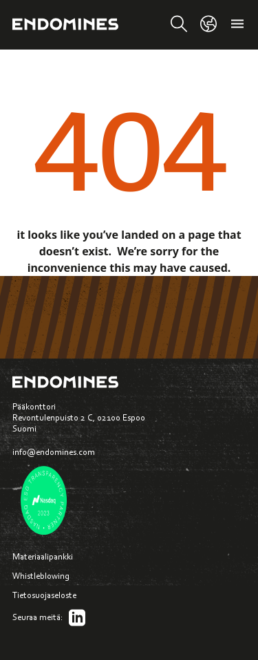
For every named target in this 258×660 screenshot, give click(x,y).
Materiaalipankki (42, 556)
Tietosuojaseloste (44, 595)
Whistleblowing (40, 576)
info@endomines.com (53, 452)
